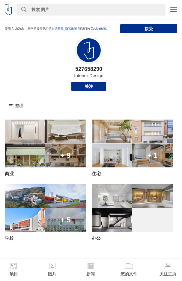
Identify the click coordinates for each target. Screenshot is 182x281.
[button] (16, 106)
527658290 (88, 69)
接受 (149, 28)
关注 (89, 86)
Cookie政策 (98, 28)
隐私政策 (71, 28)
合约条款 (58, 28)
